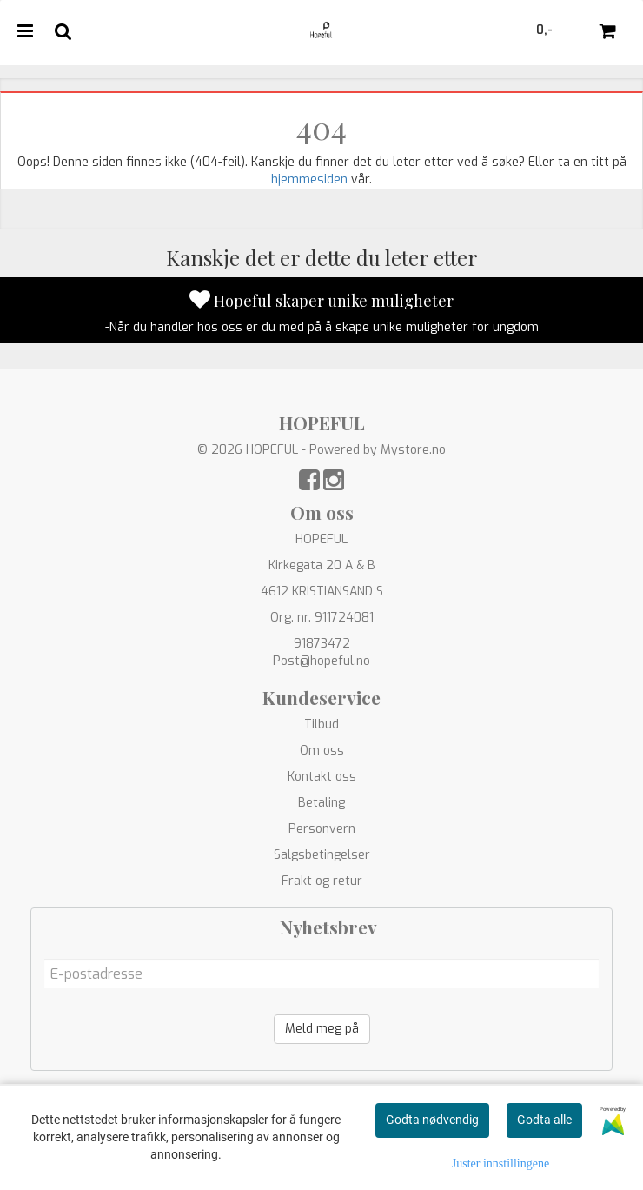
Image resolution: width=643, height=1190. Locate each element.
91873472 (322, 643)
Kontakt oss (322, 776)
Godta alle (544, 1120)
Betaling (321, 802)
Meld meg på (322, 1028)
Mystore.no (413, 450)
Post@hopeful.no (321, 661)
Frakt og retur (322, 881)
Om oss (322, 750)
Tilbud (321, 724)
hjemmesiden (309, 179)
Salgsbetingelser (322, 855)
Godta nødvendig (432, 1120)
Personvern (321, 829)
